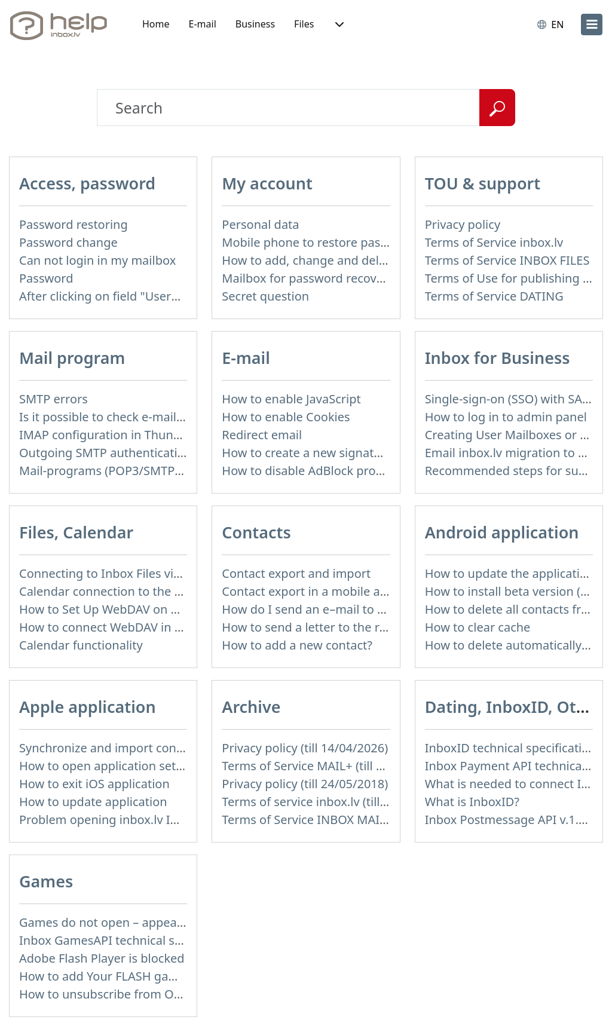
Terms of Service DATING (494, 296)
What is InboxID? (472, 802)
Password (46, 278)
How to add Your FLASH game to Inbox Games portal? (169, 976)
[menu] (591, 24)
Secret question (265, 296)
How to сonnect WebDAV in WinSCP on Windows (154, 627)
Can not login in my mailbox (97, 260)
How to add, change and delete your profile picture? (367, 260)
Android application (502, 532)
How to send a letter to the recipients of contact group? (376, 627)
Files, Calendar (76, 532)
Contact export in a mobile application (328, 591)
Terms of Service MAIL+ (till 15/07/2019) (332, 766)
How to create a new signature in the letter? (344, 453)
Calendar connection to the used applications (146, 591)
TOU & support (483, 183)
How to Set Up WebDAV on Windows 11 (128, 609)
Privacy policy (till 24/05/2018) (305, 784)
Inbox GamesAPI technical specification (129, 940)
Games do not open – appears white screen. (142, 922)
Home (156, 23)
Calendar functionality (81, 645)
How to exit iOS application (94, 784)
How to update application (93, 802)
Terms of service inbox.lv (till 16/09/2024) (336, 802)
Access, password (87, 183)
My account (267, 183)
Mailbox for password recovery (308, 278)
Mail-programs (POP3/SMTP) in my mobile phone (156, 471)
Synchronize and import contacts (111, 748)
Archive (251, 707)
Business (255, 23)
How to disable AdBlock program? (316, 471)
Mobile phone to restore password (318, 242)
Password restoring (73, 224)
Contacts (256, 532)
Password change (68, 242)
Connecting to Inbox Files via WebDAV (125, 573)
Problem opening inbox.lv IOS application (135, 819)
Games (46, 881)
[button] (338, 24)
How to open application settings (111, 766)
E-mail (202, 23)
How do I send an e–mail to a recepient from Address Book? (388, 609)
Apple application (87, 707)
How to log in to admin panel (506, 417)
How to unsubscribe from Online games (130, 994)
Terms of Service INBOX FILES (507, 260)
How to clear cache (478, 627)
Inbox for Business (497, 358)
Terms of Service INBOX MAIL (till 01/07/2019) (349, 819)
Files (304, 23)
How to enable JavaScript (291, 399)
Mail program (72, 358)
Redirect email (262, 435)
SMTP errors (53, 399)
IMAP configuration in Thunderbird (117, 435)
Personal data (260, 224)
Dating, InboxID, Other (514, 707)
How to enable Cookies (286, 417)
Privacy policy (462, 224)
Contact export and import (296, 573)
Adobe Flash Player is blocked (102, 958)
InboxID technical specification (510, 748)
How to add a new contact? (297, 645)
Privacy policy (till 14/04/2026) (305, 748)
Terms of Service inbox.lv (494, 242)
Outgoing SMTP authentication (105, 453)
